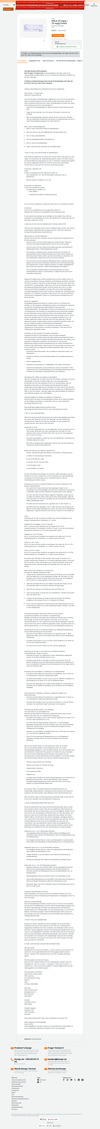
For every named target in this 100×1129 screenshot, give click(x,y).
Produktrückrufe (15, 1088)
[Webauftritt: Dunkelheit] (57, 1125)
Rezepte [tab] (80, 60)
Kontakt (13, 1092)
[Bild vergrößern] (44, 41)
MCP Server (14, 1109)
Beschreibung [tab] (22, 60)
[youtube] (71, 1080)
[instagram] (67, 1080)
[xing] (82, 1080)
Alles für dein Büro (16, 1084)
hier (38, 1115)
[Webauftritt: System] (42, 1125)
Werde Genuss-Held (16, 1102)
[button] (85, 5)
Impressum (14, 1100)
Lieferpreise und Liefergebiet (19, 1081)
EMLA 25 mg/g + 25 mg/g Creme (60, 22)
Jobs (13, 1094)
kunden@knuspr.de (57, 1059)
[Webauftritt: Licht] (49, 1125)
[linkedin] (79, 1080)
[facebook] (64, 1080)
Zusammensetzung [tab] (34, 60)
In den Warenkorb (58, 35)
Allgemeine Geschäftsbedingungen (20, 1098)
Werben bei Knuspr (57, 1069)
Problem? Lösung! (22, 1048)
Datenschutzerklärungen (18, 1096)
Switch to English (53, 1119)
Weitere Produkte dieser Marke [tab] (65, 60)
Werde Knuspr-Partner (25, 1069)
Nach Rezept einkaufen (17, 1086)
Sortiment (8, 9)
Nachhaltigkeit (15, 1105)
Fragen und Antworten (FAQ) (19, 1079)
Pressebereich (15, 1090)
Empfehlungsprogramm (17, 1107)
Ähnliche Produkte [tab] (48, 60)
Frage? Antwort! (56, 1048)
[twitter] (75, 1080)
